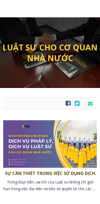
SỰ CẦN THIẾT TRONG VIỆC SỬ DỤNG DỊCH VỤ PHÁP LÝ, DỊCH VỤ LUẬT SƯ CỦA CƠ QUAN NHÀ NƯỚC (50, 173)
